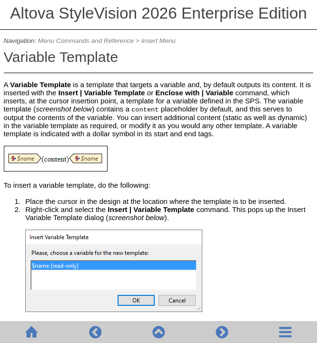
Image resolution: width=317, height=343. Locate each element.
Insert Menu (158, 40)
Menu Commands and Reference (86, 40)
